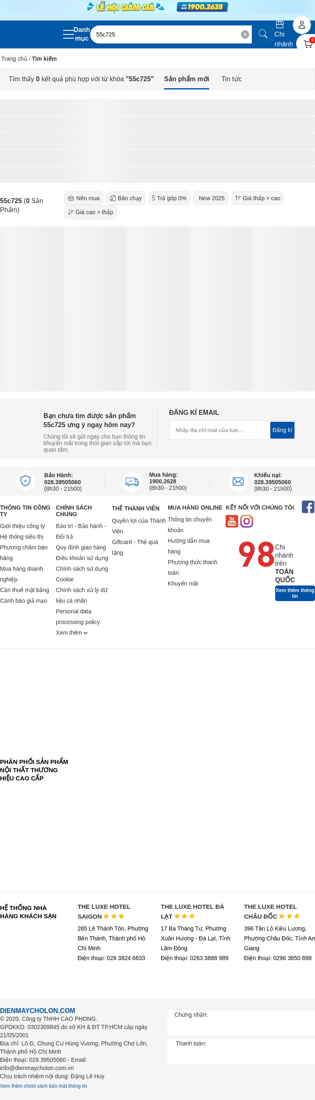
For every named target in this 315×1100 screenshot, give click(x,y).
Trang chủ (14, 58)
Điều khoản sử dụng (82, 558)
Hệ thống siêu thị (21, 536)
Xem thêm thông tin (295, 593)
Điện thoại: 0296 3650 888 (278, 958)
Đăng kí (282, 430)
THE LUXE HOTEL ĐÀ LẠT (192, 911)
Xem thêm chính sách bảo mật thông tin (43, 1086)
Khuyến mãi (183, 583)
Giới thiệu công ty (22, 526)
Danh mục (82, 34)
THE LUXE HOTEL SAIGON (104, 911)
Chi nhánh (284, 34)
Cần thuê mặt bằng (24, 590)
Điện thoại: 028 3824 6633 (111, 958)
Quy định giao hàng (81, 547)
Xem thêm (72, 632)
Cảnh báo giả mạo (23, 600)
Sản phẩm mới (186, 78)
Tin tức (231, 78)
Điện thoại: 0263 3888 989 (194, 958)
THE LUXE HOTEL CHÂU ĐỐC (272, 911)
